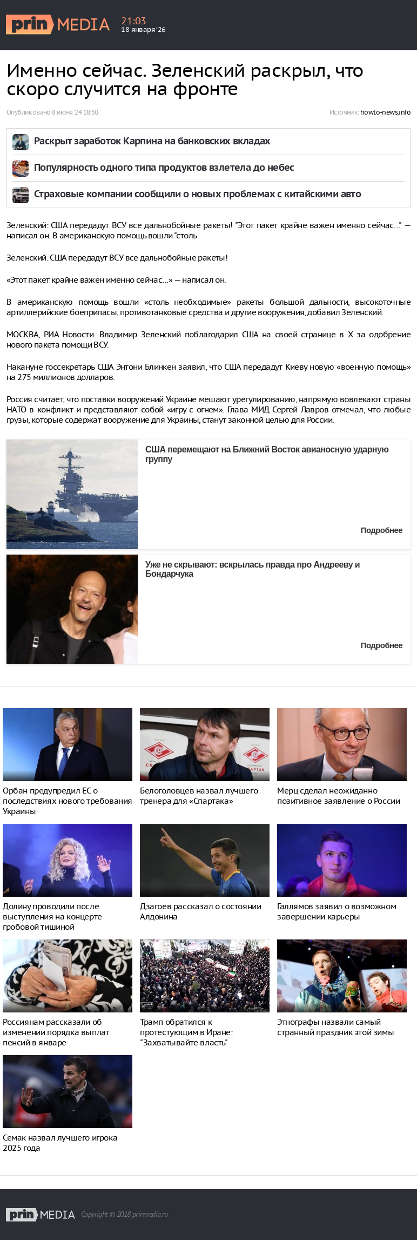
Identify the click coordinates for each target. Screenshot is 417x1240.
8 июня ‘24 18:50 (75, 112)
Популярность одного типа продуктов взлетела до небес (164, 168)
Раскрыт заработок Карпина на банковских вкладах (152, 142)
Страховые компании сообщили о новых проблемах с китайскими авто (197, 195)
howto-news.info (385, 112)
